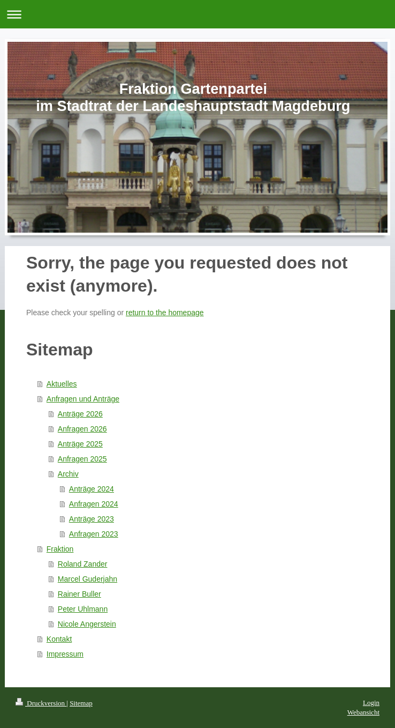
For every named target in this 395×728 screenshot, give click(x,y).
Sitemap (81, 703)
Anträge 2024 (91, 489)
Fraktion (60, 549)
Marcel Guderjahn (87, 579)
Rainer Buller (79, 594)
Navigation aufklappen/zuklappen (197, 14)
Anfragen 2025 (82, 459)
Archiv (68, 474)
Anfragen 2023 (93, 534)
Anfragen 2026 (82, 429)
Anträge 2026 (80, 414)
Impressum (65, 654)
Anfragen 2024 (93, 504)
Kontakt (59, 639)
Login (371, 703)
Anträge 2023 (91, 519)
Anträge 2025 (80, 444)
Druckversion (41, 703)
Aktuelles (62, 384)
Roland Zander (83, 564)
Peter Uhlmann (83, 609)
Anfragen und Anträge (83, 399)
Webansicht (363, 712)
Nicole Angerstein (87, 624)
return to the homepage (165, 312)
